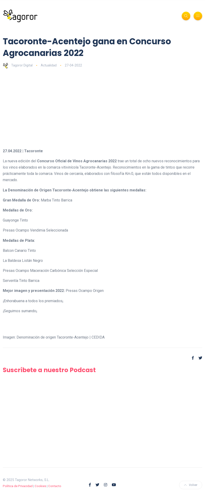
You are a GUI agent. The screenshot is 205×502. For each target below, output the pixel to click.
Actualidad (49, 65)
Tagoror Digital (18, 65)
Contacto (54, 486)
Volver (190, 485)
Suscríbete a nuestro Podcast (49, 370)
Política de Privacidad (18, 486)
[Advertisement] (102, 108)
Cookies (40, 486)
